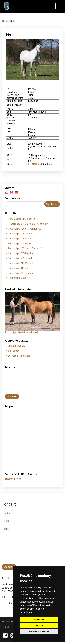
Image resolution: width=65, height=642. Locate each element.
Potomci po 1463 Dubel (20, 233)
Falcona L (35, 164)
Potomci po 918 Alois (19, 268)
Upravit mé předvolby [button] (39, 631)
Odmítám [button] (39, 625)
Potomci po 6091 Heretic (21, 258)
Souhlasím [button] (39, 619)
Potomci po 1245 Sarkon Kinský (24, 228)
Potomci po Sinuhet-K (19, 277)
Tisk (7, 627)
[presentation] (20, 384)
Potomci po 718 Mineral (20, 263)
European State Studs (19, 355)
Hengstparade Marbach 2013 (23, 219)
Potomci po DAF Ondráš (20, 273)
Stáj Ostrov (13, 350)
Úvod (5, 21)
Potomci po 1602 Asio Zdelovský (25, 248)
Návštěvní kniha (13, 478)
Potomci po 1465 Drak (19, 243)
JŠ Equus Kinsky (16, 345)
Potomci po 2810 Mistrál (21, 253)
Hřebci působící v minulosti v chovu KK (28, 223)
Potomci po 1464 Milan (20, 238)
